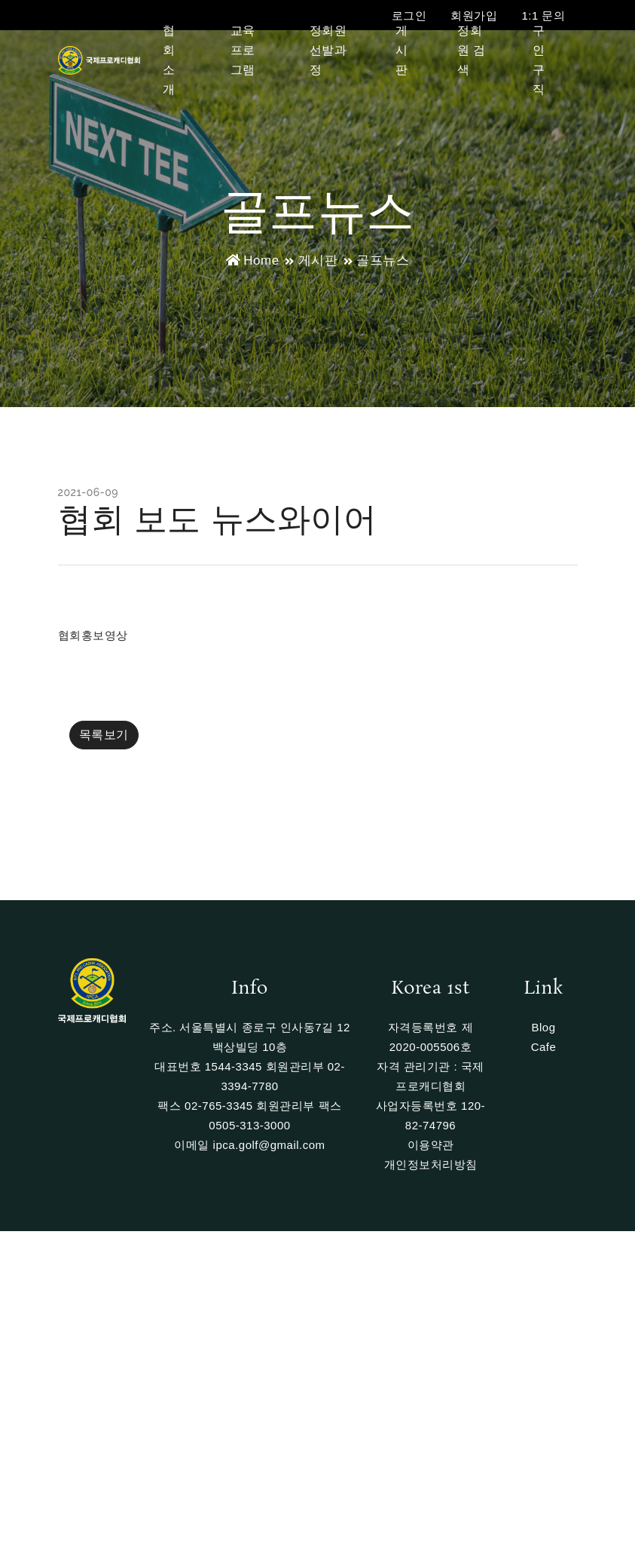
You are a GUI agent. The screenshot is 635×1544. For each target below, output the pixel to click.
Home (252, 260)
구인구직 (539, 59)
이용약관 (431, 1144)
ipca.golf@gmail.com (269, 1144)
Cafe (544, 1046)
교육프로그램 (242, 50)
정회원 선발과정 (328, 50)
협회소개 (169, 59)
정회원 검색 (471, 50)
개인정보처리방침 (431, 1164)
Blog (543, 1027)
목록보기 (104, 734)
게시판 (401, 50)
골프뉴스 (382, 260)
